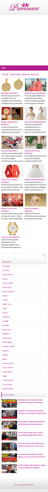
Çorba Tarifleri (7, 283)
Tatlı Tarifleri (7, 384)
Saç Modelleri (7, 372)
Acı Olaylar (6, 266)
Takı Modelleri (7, 380)
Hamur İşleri (6, 330)
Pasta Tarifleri (7, 368)
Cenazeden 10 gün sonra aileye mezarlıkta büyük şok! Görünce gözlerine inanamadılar (30, 435)
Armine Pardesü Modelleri (35, 93)
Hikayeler (5, 334)
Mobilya (5, 355)
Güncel (4, 313)
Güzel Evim (6, 317)
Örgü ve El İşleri (8, 363)
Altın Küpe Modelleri (9, 93)
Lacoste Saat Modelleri (10, 237)
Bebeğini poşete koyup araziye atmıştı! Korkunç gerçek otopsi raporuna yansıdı (30, 402)
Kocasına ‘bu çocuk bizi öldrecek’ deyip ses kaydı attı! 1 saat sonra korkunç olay (31, 445)
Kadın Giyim (6, 338)
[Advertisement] (24, 40)
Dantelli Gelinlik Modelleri (35, 122)
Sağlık (4, 376)
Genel (4, 308)
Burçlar (5, 279)
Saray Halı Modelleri (9, 151)
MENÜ (3, 68)
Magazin (5, 351)
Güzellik (5, 321)
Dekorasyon (7, 287)
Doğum (5, 296)
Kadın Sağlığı (7, 342)
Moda (4, 359)
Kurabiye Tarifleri (8, 346)
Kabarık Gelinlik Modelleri (35, 180)
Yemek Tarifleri (7, 389)
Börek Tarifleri (7, 275)
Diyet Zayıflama (8, 291)
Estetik (5, 300)
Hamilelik (5, 325)
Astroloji (5, 270)
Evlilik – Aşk (6, 304)
